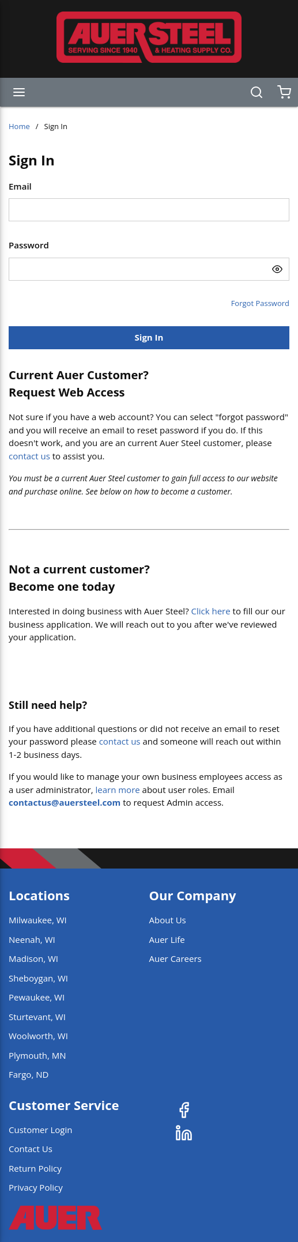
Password (29, 245)
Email (20, 186)
